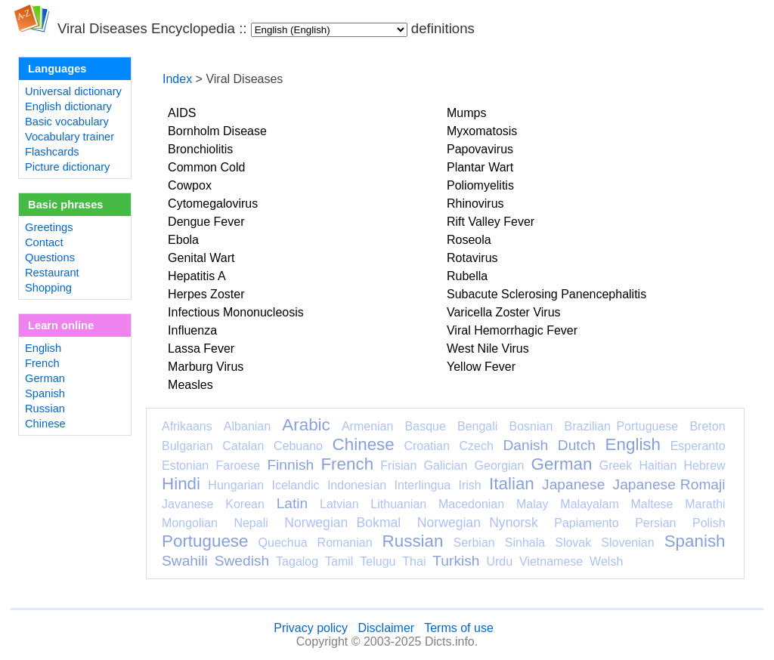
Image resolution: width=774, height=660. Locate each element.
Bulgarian (187, 445)
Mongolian (190, 523)
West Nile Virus (488, 348)
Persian (655, 523)
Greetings (49, 227)
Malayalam (589, 504)
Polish (709, 523)
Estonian (185, 465)
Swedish (242, 561)
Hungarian (236, 485)
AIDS (182, 112)
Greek (616, 465)
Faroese (237, 465)
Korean (245, 504)
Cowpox (190, 185)
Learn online (61, 325)
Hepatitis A (196, 276)
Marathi (705, 504)
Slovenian (627, 542)
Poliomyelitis (480, 185)
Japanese (573, 484)
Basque (425, 426)
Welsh (606, 561)
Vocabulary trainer (69, 137)
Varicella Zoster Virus (504, 312)
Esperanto (698, 445)
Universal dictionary (73, 91)
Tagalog (297, 561)
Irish (470, 485)
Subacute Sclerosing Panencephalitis (546, 294)
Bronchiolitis (200, 149)
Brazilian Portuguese (622, 426)
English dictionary (68, 106)
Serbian (474, 542)
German (45, 378)
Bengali (477, 426)
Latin (292, 503)
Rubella (467, 276)
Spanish (45, 393)
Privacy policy (311, 627)
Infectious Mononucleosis (236, 312)
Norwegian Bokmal (342, 522)
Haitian (657, 465)
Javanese (188, 504)
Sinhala (525, 542)
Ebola (183, 239)
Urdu (499, 561)
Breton (707, 426)
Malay (532, 504)
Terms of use (459, 627)
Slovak (573, 542)
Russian (45, 408)
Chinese (45, 424)
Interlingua (423, 485)
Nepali (251, 523)
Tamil (339, 561)
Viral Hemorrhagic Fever (512, 330)
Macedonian (471, 504)
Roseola (469, 239)
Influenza (192, 330)
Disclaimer (386, 627)
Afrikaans (187, 426)
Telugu (377, 561)
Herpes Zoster (206, 294)
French (42, 363)
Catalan (243, 445)
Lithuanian (398, 504)
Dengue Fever (206, 221)
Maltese (651, 504)
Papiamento (586, 523)
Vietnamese (551, 561)
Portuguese (205, 541)
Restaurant (52, 273)
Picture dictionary (67, 167)
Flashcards (52, 152)
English (43, 348)
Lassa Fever (201, 348)
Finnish (290, 465)
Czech (476, 445)
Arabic (306, 424)
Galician (446, 465)
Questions (50, 257)
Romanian (345, 542)
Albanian (247, 426)
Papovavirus (480, 149)
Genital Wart (201, 257)
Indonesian (356, 485)
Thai (414, 561)
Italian (511, 483)
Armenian (367, 426)
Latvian (339, 504)
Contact (44, 242)
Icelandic (295, 485)
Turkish (455, 561)
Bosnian (531, 426)
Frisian (398, 465)
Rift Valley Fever (490, 221)
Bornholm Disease (217, 131)
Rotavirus (472, 257)
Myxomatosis (482, 131)
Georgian (500, 465)
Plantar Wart (480, 167)
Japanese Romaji (669, 484)
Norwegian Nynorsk (477, 522)
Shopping (48, 288)
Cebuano (298, 445)
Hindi (181, 483)
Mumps (466, 112)
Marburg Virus (205, 366)
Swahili (185, 561)
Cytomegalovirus (213, 203)
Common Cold (206, 167)
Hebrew (704, 465)
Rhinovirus (475, 203)
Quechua (283, 542)
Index (177, 78)
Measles (190, 384)
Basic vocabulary (67, 122)
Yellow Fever (481, 366)
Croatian (426, 445)
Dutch (577, 445)
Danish (525, 445)
